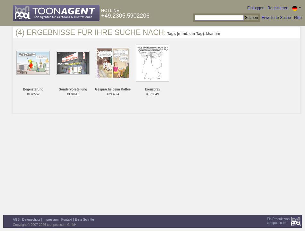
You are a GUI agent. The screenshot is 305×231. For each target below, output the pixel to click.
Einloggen (255, 8)
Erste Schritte (84, 219)
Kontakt (66, 219)
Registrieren (277, 8)
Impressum (50, 219)
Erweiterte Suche (276, 17)
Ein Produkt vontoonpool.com (278, 221)
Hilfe (298, 17)
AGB (16, 219)
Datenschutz (31, 219)
